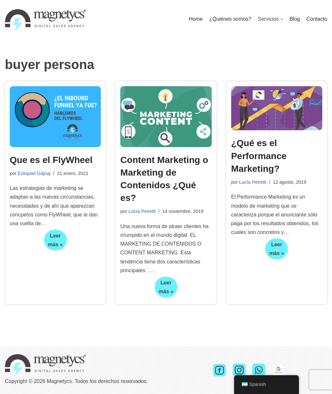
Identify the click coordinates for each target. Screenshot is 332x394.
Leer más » (53, 241)
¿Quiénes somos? (230, 19)
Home (196, 19)
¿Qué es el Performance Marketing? (259, 155)
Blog (295, 19)
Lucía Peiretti (142, 211)
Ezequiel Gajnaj (34, 173)
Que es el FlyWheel (51, 160)
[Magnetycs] (45, 19)
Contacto (316, 19)
